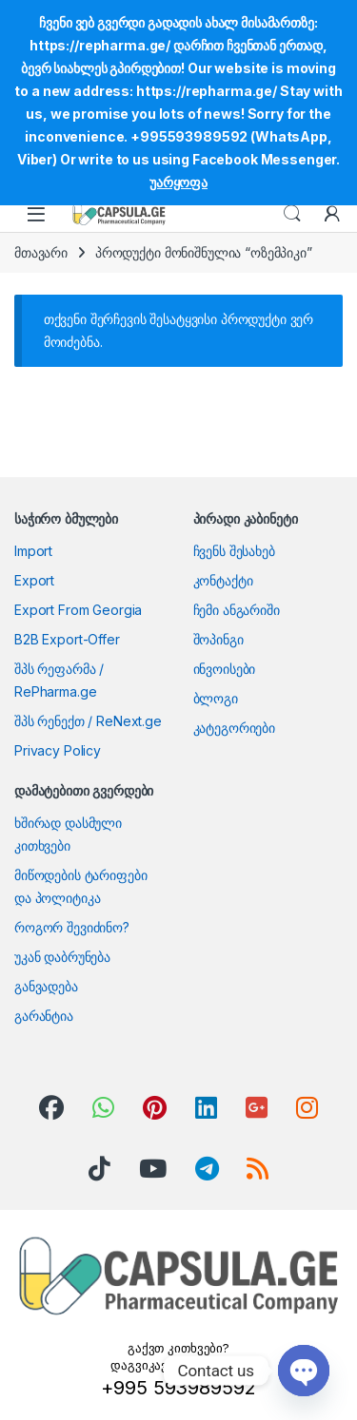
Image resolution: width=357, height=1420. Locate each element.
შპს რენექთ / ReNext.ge (88, 721)
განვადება (46, 986)
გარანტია (43, 1015)
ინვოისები (224, 669)
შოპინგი (218, 639)
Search (292, 213)
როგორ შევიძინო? (71, 927)
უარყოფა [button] (178, 182)
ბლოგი (215, 698)
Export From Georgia (78, 610)
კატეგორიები (234, 728)
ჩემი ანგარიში (236, 610)
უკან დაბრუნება (62, 957)
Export (34, 580)
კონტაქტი (223, 580)
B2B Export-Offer (67, 639)
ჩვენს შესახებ (234, 551)
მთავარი (41, 252)
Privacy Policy (57, 750)
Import (33, 551)
